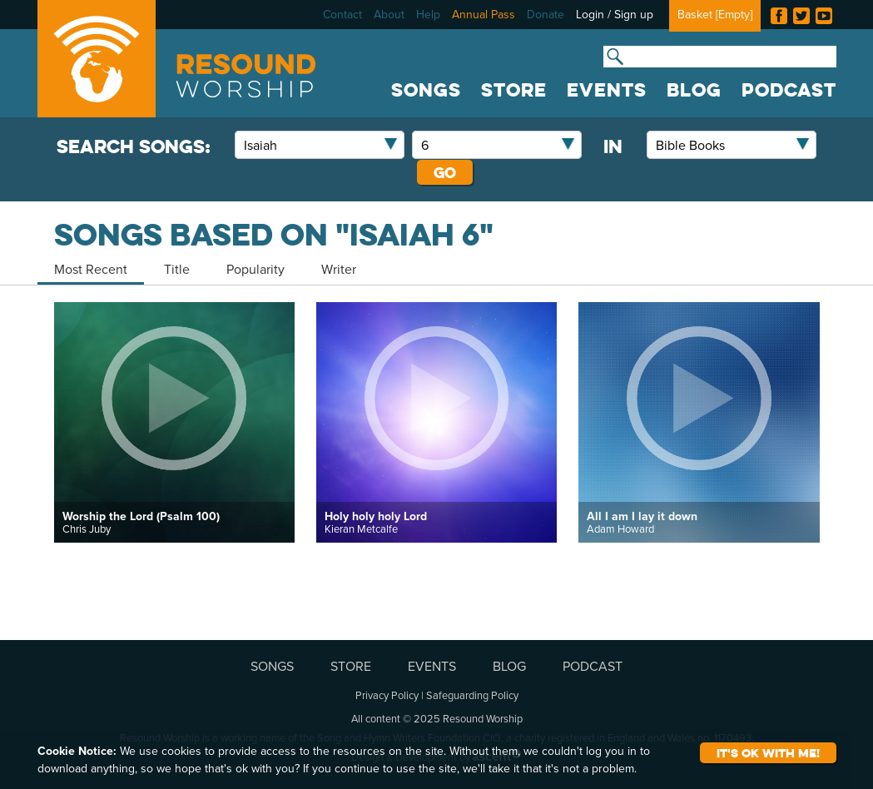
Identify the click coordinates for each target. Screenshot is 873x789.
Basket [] (714, 14)
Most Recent (90, 269)
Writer (338, 269)
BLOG (694, 89)
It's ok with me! (768, 753)
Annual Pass (483, 14)
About (389, 14)
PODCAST (789, 89)
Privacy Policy (387, 694)
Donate (545, 14)
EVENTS (607, 89)
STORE (514, 89)
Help (428, 14)
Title (177, 269)
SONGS (426, 89)
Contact (342, 14)
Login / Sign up (614, 14)
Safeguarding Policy (472, 694)
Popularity (255, 269)
